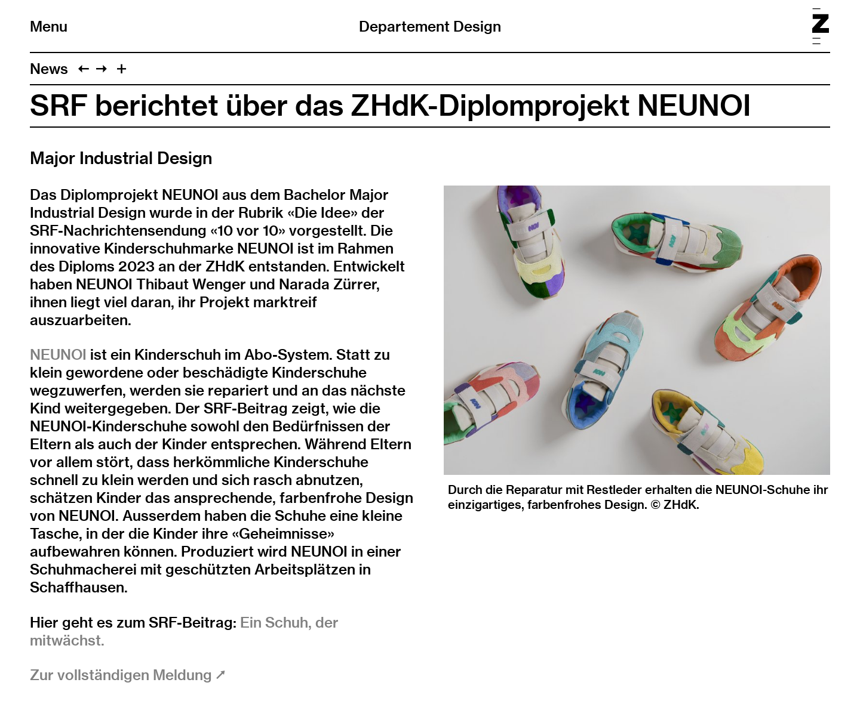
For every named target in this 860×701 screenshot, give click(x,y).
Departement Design (430, 26)
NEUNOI (58, 354)
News (49, 69)
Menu (48, 26)
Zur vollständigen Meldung (128, 675)
